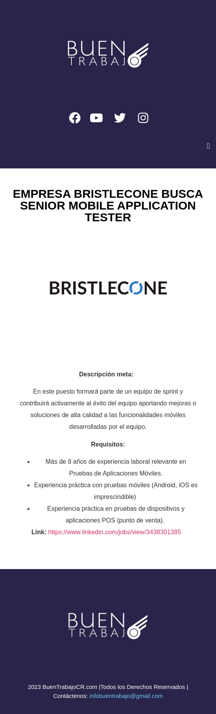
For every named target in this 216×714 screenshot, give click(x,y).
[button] (208, 145)
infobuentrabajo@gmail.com (126, 695)
